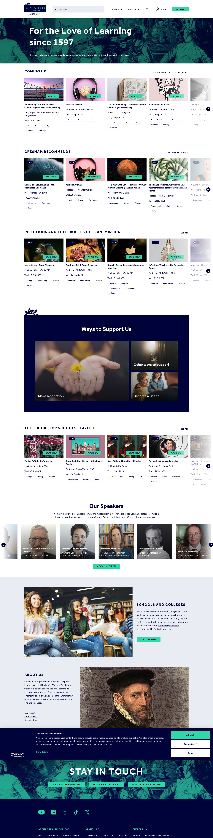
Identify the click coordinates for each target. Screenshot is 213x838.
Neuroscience (91, 120)
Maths (168, 206)
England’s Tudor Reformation (38, 461)
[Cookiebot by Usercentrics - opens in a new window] (17, 833)
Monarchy (176, 477)
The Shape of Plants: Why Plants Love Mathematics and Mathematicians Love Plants (168, 187)
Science (29, 208)
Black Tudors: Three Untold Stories (124, 461)
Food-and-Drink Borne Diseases (81, 265)
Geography (46, 203)
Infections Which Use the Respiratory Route (167, 266)
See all (185, 233)
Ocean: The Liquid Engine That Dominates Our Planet (39, 186)
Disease (112, 283)
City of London (32, 126)
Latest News (30, 716)
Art (79, 120)
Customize (190, 822)
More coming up (162, 72)
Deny (190, 831)
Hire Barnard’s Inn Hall (106, 784)
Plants (153, 211)
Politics (154, 481)
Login (161, 9)
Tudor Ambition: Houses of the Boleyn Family (84, 462)
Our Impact (30, 713)
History (137, 123)
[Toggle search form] (78, 9)
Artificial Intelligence (159, 120)
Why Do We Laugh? (199, 184)
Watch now (133, 9)
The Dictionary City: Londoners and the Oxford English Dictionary (126, 106)
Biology (29, 280)
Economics (176, 120)
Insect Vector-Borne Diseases (39, 265)
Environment (31, 203)
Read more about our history (44, 730)
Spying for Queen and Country (163, 461)
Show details (42, 829)
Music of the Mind (74, 104)
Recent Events (180, 72)
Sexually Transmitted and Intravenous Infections (125, 266)
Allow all (190, 813)
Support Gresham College (146, 784)
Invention (113, 128)
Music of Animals (74, 184)
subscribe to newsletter (67, 784)
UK (141, 477)
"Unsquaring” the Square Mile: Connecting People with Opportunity (42, 106)
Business (29, 131)
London (125, 123)
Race (111, 477)
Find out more (149, 639)
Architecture (73, 480)
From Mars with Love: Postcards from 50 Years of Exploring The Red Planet (127, 186)
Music (70, 120)
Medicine (71, 280)
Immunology (42, 280)
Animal (80, 200)
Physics (138, 203)
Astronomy (113, 203)
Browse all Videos (178, 152)
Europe (29, 477)
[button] (207, 105)
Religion (52, 477)
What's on (117, 9)
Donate (180, 9)
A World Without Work (160, 104)
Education (42, 131)
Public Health (85, 280)
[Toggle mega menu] (146, 9)
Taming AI (195, 104)
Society (46, 126)
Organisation (30, 720)
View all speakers (106, 566)
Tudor (96, 480)
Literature (113, 123)
